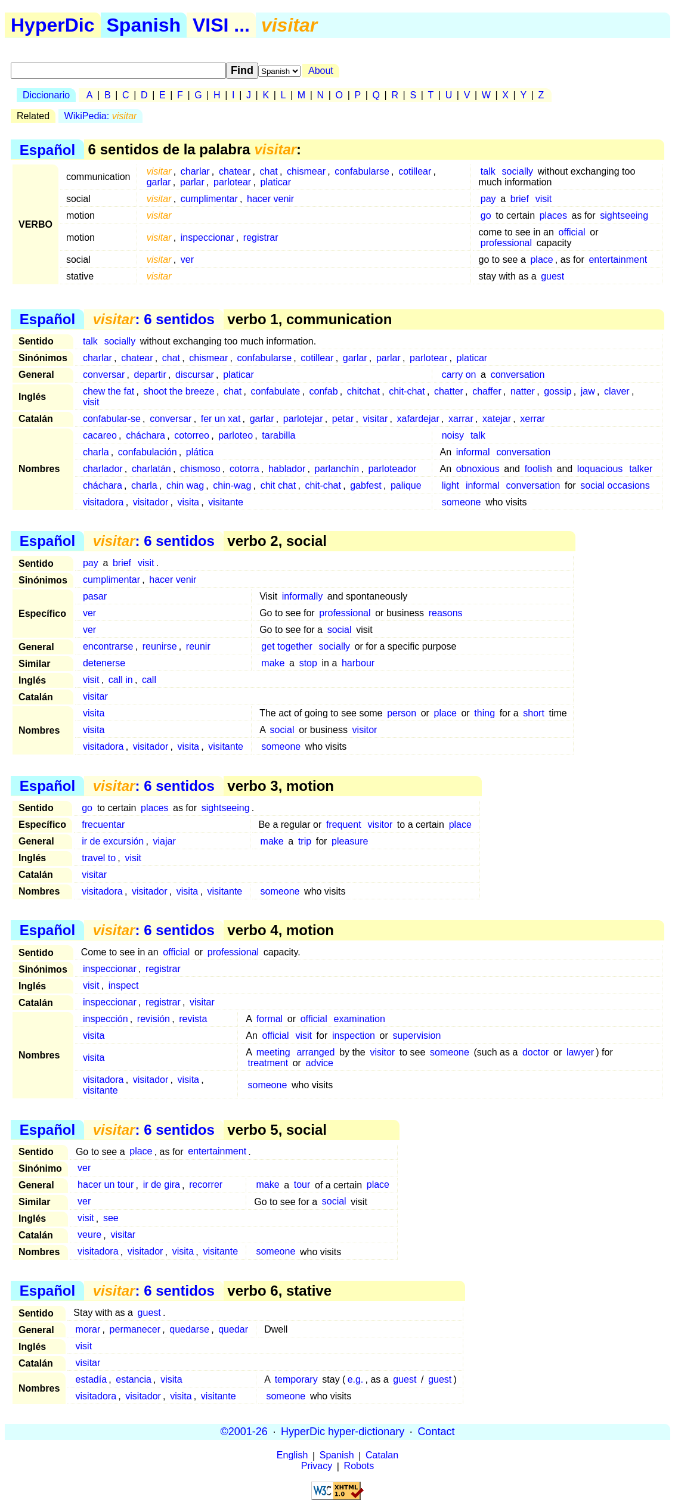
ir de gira (161, 1185)
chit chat (278, 485)
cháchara (145, 435)
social (339, 630)
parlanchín (336, 469)
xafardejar (418, 419)
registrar (260, 237)
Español (47, 149)
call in (121, 680)
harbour (358, 663)
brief (519, 199)
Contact (435, 1432)
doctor (535, 1052)
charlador (103, 469)
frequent (343, 824)
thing (484, 713)
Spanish (144, 25)
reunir (198, 646)
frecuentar (103, 824)
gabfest (365, 485)
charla (96, 452)
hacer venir (270, 199)
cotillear (414, 171)
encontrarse (108, 646)
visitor (364, 730)
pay (488, 199)
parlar (192, 182)
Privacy (316, 1466)
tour (302, 1185)
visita (188, 502)
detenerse (104, 663)
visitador (151, 502)
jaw (588, 391)
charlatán (151, 469)
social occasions (615, 485)
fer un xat (221, 419)
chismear (306, 171)
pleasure (350, 841)
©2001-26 (244, 1432)
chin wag (185, 485)
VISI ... (221, 25)
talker (640, 469)
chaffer (486, 391)
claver (617, 391)
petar (343, 419)
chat (269, 171)
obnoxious (478, 469)
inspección (105, 1019)
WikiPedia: (100, 116)
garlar (159, 182)
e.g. (356, 1379)
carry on (459, 375)
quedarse (189, 1329)
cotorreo (191, 435)
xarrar (460, 419)
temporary (296, 1379)
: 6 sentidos (154, 319)
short (533, 713)
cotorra (244, 469)
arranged (315, 1052)
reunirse (160, 646)
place (541, 259)
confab (323, 391)
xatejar (496, 419)
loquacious (600, 469)
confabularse (362, 171)
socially (517, 171)
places (553, 215)
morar (88, 1329)
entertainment (618, 259)
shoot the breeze (179, 391)
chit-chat (407, 391)
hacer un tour (106, 1185)
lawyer (580, 1052)
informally (302, 596)
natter (522, 391)
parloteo (235, 435)
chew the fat (108, 391)
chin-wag (232, 485)
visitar (375, 419)
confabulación (147, 452)
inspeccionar (207, 237)
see (111, 1218)
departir (150, 375)
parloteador (392, 469)
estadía (91, 1379)
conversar (104, 375)
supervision (416, 1035)
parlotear (232, 182)
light (450, 485)
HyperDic (53, 25)
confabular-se (112, 419)
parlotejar (303, 419)
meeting (273, 1052)
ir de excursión (113, 841)
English (292, 1456)
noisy (453, 435)
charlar (195, 171)
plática (199, 452)
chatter (448, 391)
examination (359, 1019)
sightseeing (624, 215)
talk (488, 171)
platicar (275, 182)
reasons (446, 613)
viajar (164, 841)
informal (473, 452)
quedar (233, 1329)
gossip (557, 391)
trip (304, 841)
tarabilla (278, 435)
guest (552, 276)
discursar (194, 375)
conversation (518, 375)
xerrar (532, 419)
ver (187, 259)
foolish (538, 469)
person (401, 713)
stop (308, 663)
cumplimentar (209, 199)
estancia (133, 1379)
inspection (353, 1035)
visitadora (103, 502)
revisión (153, 1019)
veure (89, 1235)
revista (193, 1019)
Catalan (382, 1456)
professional (506, 243)
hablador (286, 469)
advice (319, 1063)
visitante (225, 502)
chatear (234, 171)
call (149, 680)
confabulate (276, 391)
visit (543, 199)
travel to (99, 858)
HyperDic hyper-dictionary (342, 1432)
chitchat (363, 391)
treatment (267, 1063)
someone (461, 502)
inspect (124, 985)
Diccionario (46, 95)
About (320, 71)
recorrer (205, 1185)
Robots (359, 1466)
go (486, 215)
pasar (95, 596)
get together (286, 646)
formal (269, 1019)
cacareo (100, 435)
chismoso (200, 469)
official (572, 232)
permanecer (135, 1329)
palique (406, 485)
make (272, 663)
